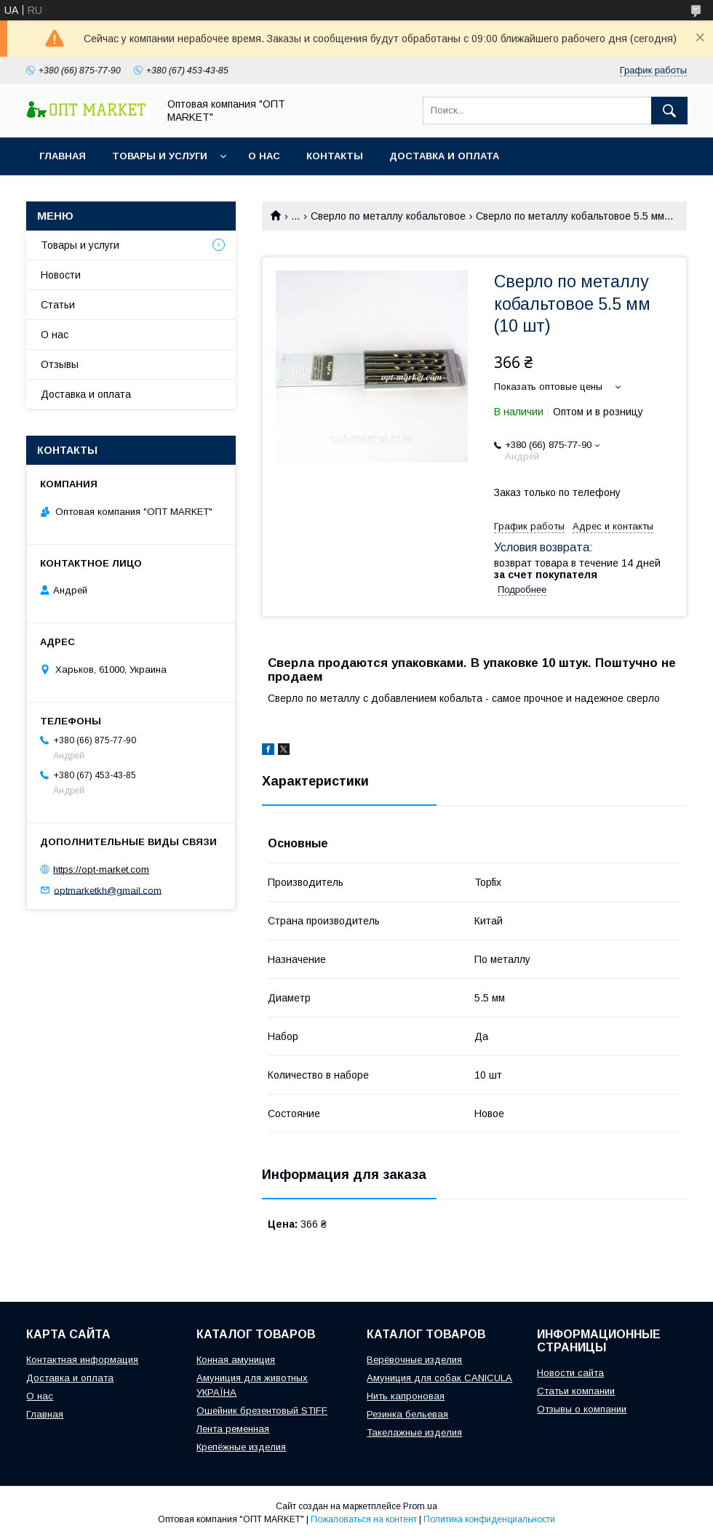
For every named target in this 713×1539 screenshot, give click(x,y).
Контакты (334, 156)
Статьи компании (576, 1391)
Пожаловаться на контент (364, 1519)
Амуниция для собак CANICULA (439, 1377)
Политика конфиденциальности (489, 1519)
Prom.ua (420, 1506)
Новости (61, 275)
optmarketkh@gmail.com (108, 889)
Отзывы (60, 364)
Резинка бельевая (407, 1414)
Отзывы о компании (581, 1409)
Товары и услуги (159, 156)
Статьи (58, 305)
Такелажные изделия (414, 1432)
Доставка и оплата (444, 156)
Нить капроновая (406, 1396)
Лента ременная (232, 1428)
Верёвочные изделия (414, 1359)
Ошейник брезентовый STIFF (261, 1410)
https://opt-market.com (101, 869)
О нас (264, 156)
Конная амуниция (235, 1359)
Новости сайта (570, 1372)
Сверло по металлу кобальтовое (388, 216)
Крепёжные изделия (241, 1447)
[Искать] (669, 110)
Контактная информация (82, 1359)
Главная (62, 156)
